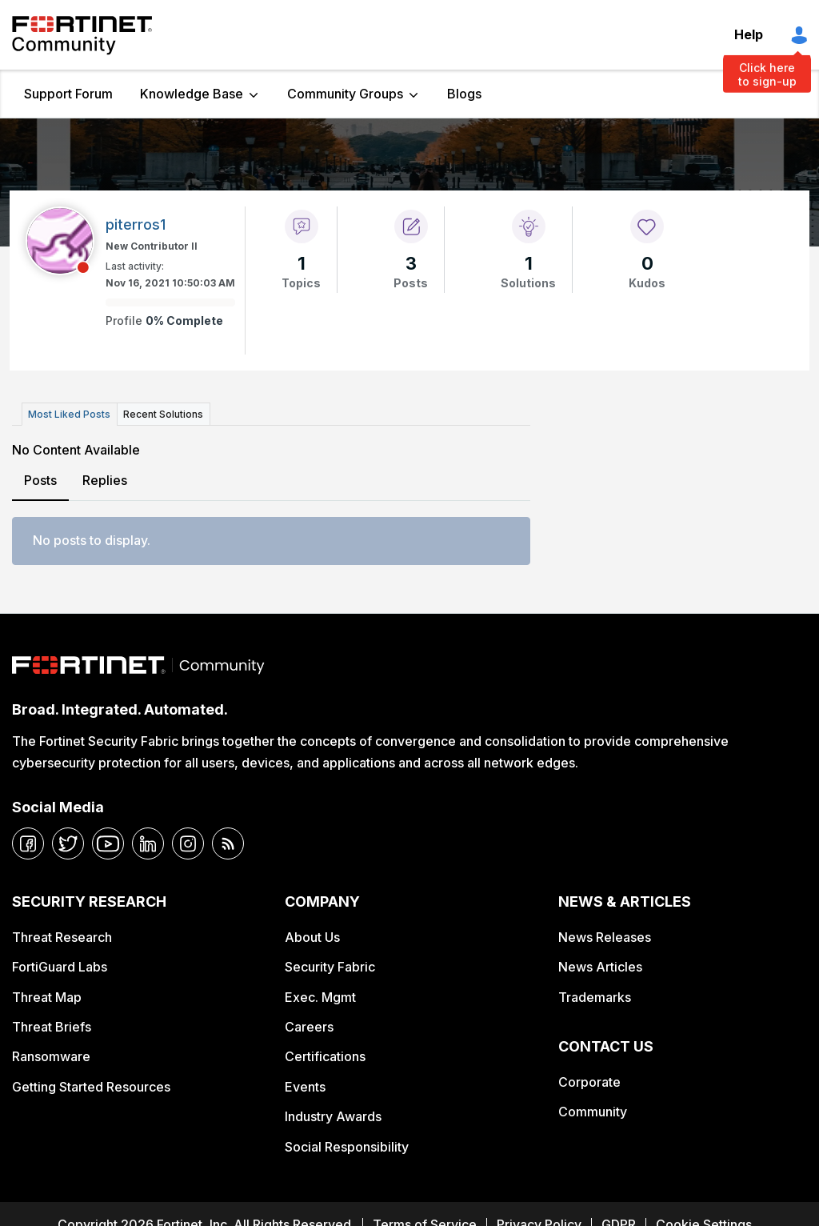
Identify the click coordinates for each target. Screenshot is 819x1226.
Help (748, 34)
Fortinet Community (82, 35)
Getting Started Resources (91, 1087)
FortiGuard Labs (59, 967)
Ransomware (51, 1056)
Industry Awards (333, 1116)
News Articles (600, 967)
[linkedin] (148, 843)
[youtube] (108, 843)
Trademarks (594, 996)
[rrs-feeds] (228, 843)
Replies (104, 480)
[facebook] (28, 843)
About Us (312, 936)
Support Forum (68, 94)
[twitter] (68, 843)
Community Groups (345, 94)
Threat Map (47, 996)
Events (305, 1087)
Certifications (325, 1056)
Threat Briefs (51, 1027)
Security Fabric (330, 967)
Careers (309, 1027)
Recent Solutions (162, 414)
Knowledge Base (191, 94)
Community (592, 1112)
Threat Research (62, 936)
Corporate (589, 1081)
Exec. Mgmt (320, 996)
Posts (40, 480)
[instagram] (188, 843)
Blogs (464, 94)
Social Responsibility (347, 1146)
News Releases (604, 936)
